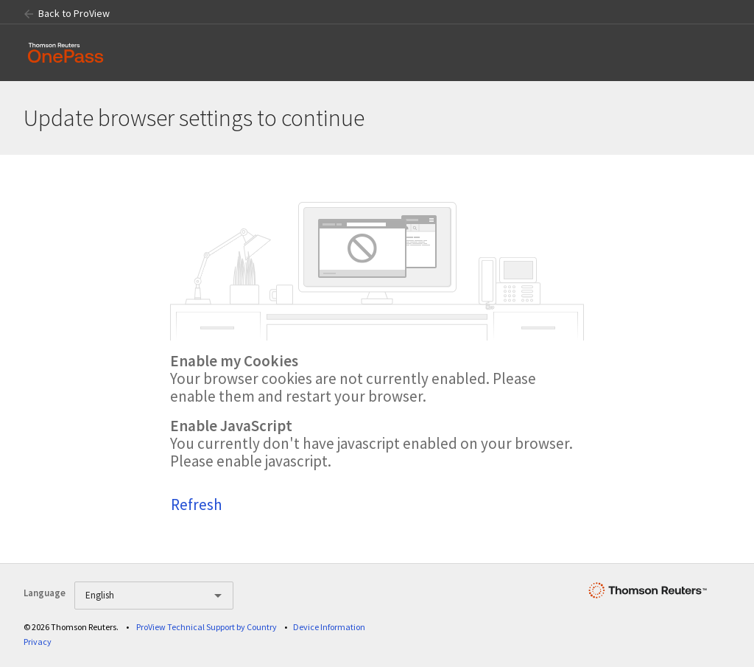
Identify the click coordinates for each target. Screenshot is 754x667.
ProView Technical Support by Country (206, 626)
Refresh (196, 504)
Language (45, 593)
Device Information (329, 626)
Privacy (38, 641)
